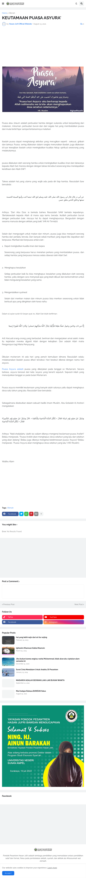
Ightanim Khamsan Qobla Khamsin (30, 648)
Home (4, 13)
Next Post (79, 604)
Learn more (52, 868)
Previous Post (9, 604)
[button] (3, 4)
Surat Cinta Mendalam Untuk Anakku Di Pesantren (37, 670)
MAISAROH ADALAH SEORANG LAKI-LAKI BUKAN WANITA (40, 680)
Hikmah (12, 13)
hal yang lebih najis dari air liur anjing (31, 637)
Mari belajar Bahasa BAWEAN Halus (31, 691)
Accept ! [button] (8, 873)
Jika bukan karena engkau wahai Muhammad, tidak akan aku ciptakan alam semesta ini (48, 660)
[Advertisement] (43, 46)
